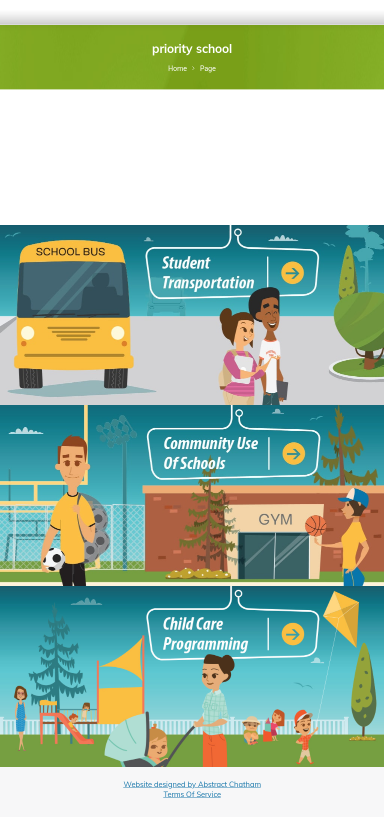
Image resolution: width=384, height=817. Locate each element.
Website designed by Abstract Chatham (192, 784)
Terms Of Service (192, 794)
